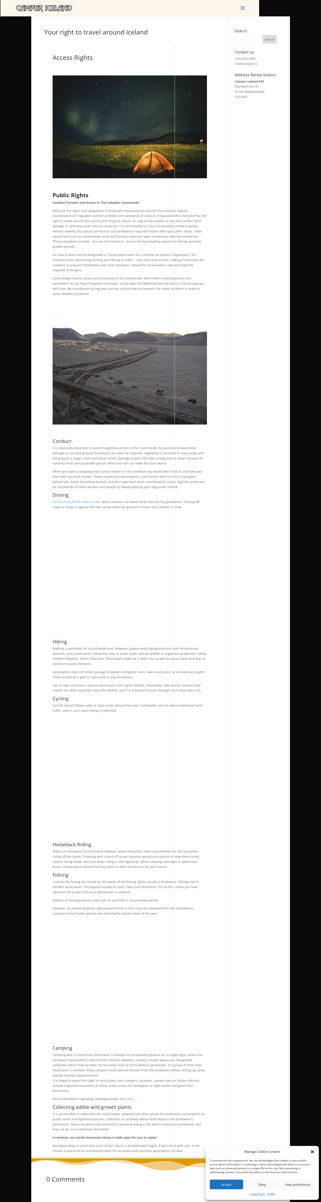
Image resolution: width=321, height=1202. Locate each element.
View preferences (297, 1184)
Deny (262, 1184)
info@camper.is (246, 64)
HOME (271, 1194)
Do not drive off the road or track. (77, 502)
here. (131, 1099)
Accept (226, 1184)
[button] (312, 1152)
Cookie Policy (257, 1194)
